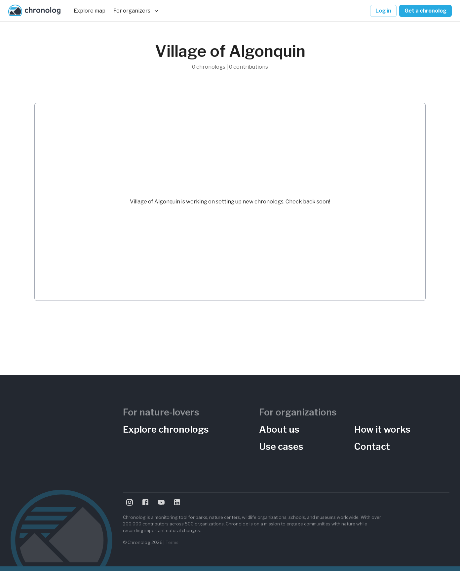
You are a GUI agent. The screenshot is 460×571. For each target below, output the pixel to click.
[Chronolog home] (34, 11)
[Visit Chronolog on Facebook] (145, 502)
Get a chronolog (425, 11)
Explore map (89, 11)
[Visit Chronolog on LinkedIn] (177, 502)
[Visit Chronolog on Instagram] (129, 502)
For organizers (136, 11)
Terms (172, 542)
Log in (383, 11)
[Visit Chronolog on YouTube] (161, 502)
